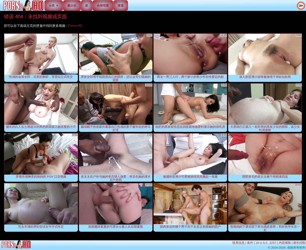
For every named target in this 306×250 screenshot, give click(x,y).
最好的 (71, 5)
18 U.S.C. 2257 (265, 242)
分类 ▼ (54, 5)
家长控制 (299, 242)
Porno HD (75, 25)
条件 (250, 242)
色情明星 (103, 5)
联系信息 (238, 242)
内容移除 (285, 242)
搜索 (121, 5)
